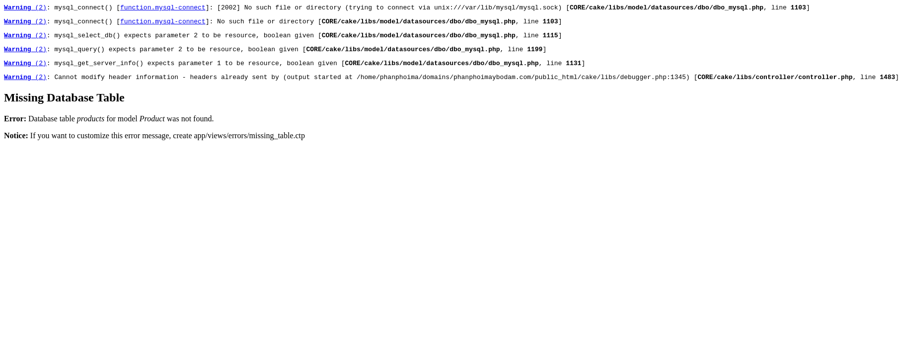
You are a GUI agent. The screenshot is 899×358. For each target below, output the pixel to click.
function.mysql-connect (163, 8)
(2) (25, 8)
